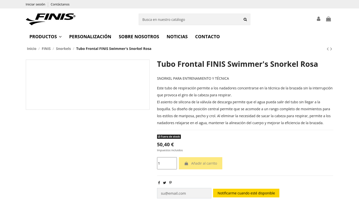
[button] (45, 36)
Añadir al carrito (200, 163)
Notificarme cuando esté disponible (243, 192)
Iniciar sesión (36, 4)
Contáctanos (60, 4)
